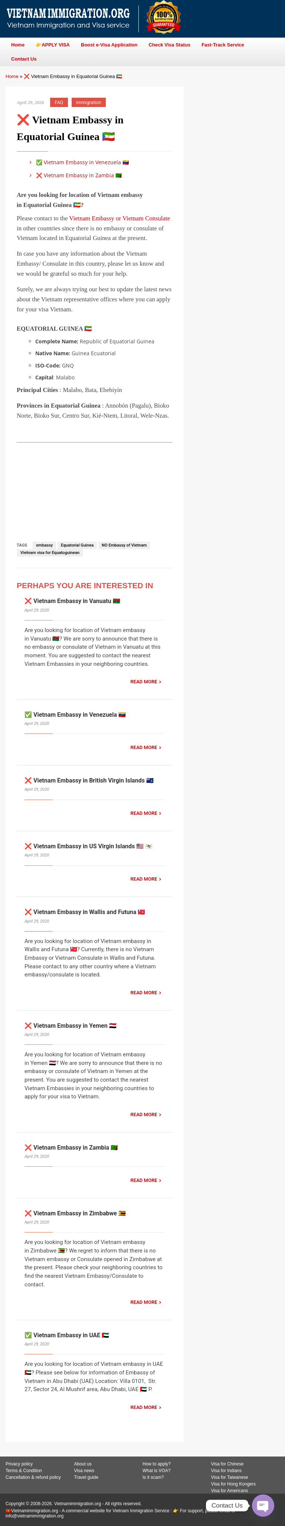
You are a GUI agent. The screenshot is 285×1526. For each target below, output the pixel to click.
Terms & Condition (24, 1470)
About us (83, 1464)
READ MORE (144, 681)
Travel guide (86, 1477)
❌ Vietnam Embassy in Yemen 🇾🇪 (70, 1025)
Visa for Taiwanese (229, 1477)
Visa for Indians (226, 1470)
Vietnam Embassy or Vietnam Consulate (119, 218)
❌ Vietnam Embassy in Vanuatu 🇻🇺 (72, 601)
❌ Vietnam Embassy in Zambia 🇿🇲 (74, 175)
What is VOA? (156, 1470)
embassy (44, 545)
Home (12, 76)
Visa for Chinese (227, 1464)
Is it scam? (153, 1477)
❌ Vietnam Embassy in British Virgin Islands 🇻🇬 (89, 780)
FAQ (59, 102)
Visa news (84, 1470)
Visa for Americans (229, 1490)
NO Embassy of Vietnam (124, 545)
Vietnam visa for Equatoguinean (49, 552)
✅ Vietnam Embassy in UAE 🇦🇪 (66, 1335)
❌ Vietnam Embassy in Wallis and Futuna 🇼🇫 (84, 912)
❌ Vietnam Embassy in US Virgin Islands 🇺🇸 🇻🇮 (88, 846)
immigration (88, 102)
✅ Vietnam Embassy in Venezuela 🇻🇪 (78, 162)
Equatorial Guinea (77, 545)
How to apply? (156, 1464)
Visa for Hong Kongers (233, 1484)
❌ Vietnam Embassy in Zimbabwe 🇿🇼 (75, 1213)
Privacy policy (19, 1464)
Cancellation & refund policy (33, 1477)
